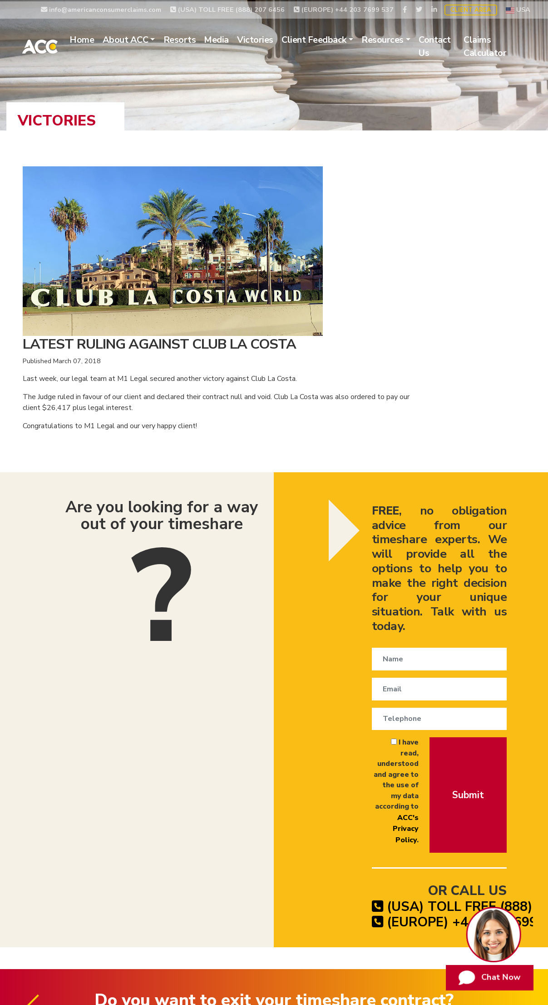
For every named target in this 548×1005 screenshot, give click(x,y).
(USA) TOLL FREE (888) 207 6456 (227, 7)
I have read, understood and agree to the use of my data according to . (335, 551)
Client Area (470, 9)
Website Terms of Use (464, 862)
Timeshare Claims (330, 862)
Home (105, 38)
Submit (459, 554)
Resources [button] (406, 38)
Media (239, 38)
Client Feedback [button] (337, 38)
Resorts (202, 38)
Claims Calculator (503, 45)
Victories (278, 38)
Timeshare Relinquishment (92, 862)
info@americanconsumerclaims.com (101, 7)
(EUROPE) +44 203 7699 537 (344, 7)
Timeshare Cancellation (189, 862)
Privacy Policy (393, 862)
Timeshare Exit (265, 862)
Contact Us (458, 45)
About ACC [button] (148, 38)
